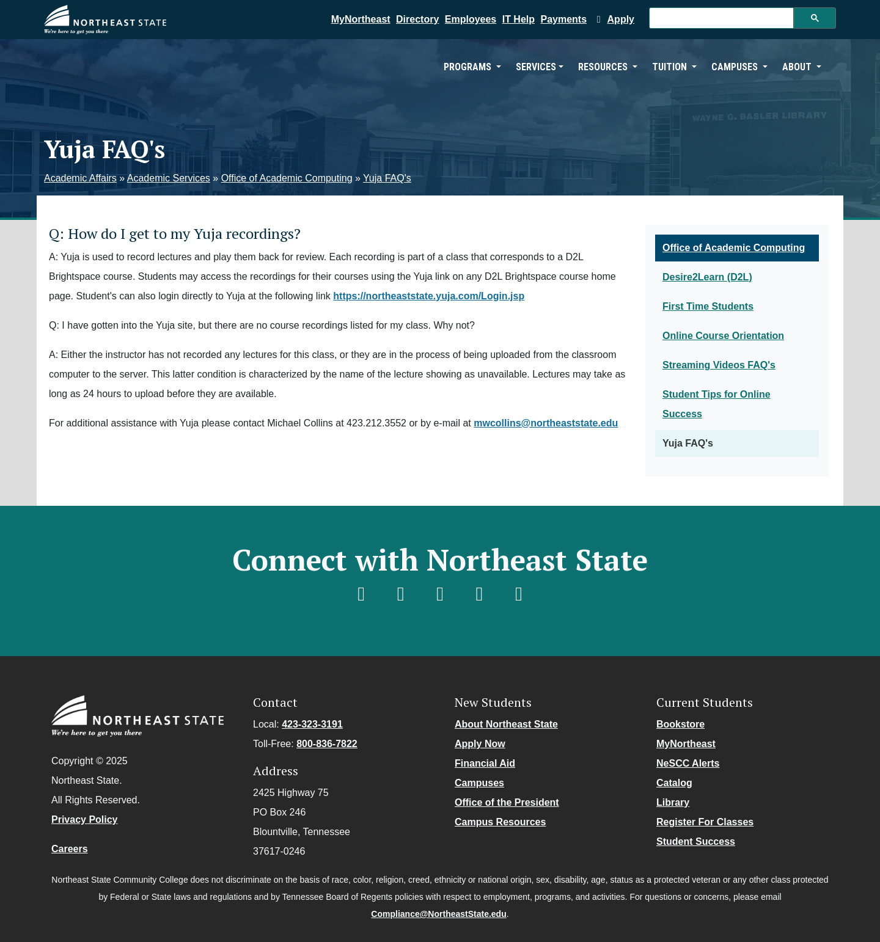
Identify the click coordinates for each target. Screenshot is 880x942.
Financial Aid (485, 763)
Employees (470, 19)
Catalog (674, 783)
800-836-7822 (327, 744)
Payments (564, 19)
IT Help (518, 19)
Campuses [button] (735, 67)
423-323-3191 (312, 724)
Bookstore (680, 724)
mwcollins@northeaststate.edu (546, 423)
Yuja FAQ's (387, 178)
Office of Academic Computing (287, 178)
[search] (720, 18)
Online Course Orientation (723, 335)
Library (672, 802)
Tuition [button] (670, 67)
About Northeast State (506, 724)
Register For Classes (705, 822)
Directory (417, 19)
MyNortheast (361, 19)
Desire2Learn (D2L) (707, 277)
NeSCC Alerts (687, 763)
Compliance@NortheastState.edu (438, 914)
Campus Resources (500, 822)
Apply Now (480, 744)
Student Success (695, 841)
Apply (613, 19)
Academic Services (168, 178)
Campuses (479, 783)
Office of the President (507, 802)
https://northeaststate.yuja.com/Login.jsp (428, 296)
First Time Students (708, 306)
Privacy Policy (84, 819)
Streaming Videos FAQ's (719, 365)
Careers (69, 849)
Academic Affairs (80, 178)
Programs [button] (469, 67)
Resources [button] (604, 67)
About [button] (798, 67)
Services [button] (536, 67)
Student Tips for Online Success (716, 404)
